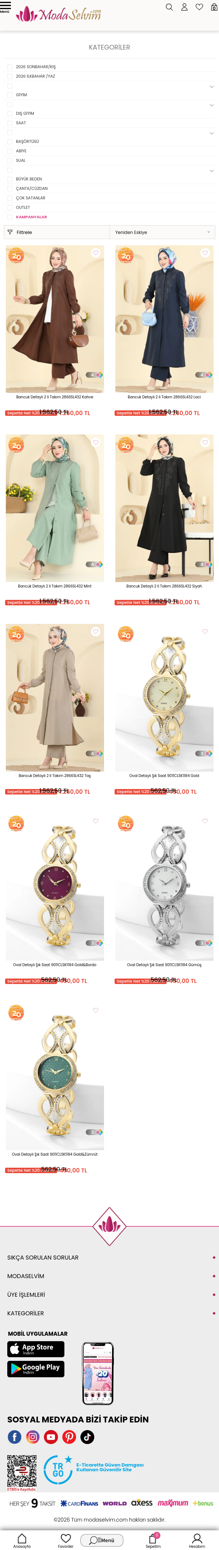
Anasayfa (22, 1540)
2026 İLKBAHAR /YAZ (35, 76)
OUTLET (23, 207)
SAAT (21, 123)
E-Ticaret (87, 1516)
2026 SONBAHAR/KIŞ (36, 67)
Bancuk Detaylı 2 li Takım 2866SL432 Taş (55, 775)
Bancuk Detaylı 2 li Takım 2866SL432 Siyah (164, 586)
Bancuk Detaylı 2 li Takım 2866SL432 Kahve (54, 397)
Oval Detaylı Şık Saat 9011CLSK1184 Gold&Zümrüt (54, 1154)
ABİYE (21, 151)
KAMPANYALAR (31, 217)
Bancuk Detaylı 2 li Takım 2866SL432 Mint (55, 586)
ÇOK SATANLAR (30, 198)
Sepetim (153, 1540)
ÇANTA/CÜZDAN (32, 188)
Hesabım (197, 1540)
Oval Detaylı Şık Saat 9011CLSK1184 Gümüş (164, 965)
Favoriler (65, 1540)
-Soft (69, 1516)
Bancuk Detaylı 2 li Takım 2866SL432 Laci (164, 397)
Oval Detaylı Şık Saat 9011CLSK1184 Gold (164, 775)
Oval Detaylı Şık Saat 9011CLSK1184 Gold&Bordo (54, 965)
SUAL (20, 160)
